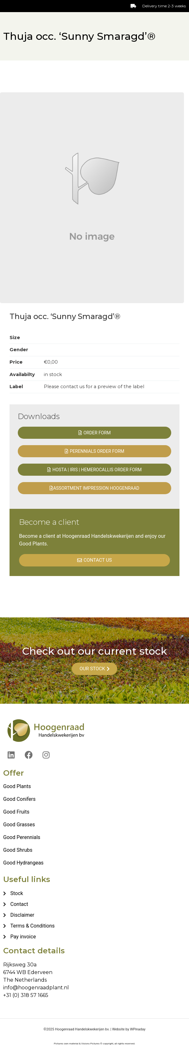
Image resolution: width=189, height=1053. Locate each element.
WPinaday (137, 1029)
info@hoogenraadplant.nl (36, 988)
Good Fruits (16, 812)
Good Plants (17, 786)
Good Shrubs (17, 850)
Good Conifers (19, 799)
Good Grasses (19, 825)
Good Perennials (21, 837)
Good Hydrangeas (23, 863)
